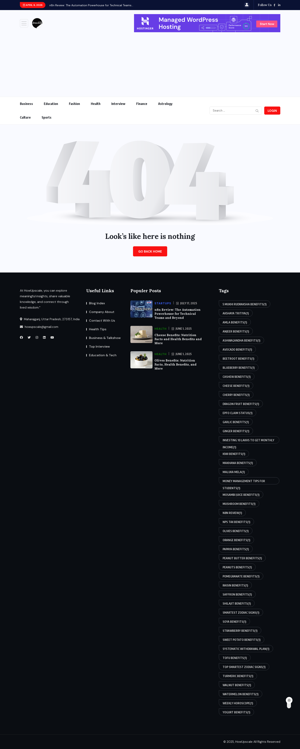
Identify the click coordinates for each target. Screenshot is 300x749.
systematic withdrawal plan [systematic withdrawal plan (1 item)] (246, 648)
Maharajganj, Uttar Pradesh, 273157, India (50, 319)
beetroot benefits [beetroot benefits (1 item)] (238, 358)
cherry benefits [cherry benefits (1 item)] (236, 394)
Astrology (165, 104)
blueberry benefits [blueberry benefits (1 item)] (239, 367)
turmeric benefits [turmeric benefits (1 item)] (238, 675)
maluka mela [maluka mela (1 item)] (234, 471)
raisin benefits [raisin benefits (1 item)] (235, 585)
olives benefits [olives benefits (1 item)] (236, 530)
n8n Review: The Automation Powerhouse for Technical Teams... (91, 5)
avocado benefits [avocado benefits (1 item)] (237, 349)
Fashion (74, 104)
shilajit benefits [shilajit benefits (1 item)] (237, 603)
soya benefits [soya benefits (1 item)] (234, 621)
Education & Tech (103, 355)
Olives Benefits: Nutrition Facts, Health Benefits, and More (176, 364)
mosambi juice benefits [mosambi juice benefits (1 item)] (241, 494)
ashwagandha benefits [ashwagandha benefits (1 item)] (241, 340)
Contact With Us (102, 320)
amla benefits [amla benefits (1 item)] (235, 322)
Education (51, 104)
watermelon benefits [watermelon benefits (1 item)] (240, 694)
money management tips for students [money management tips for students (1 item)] (244, 481)
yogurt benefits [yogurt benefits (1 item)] (236, 712)
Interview (118, 104)
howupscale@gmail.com (39, 327)
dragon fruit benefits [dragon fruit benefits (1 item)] (241, 403)
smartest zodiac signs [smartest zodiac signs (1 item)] (241, 612)
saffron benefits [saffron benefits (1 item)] (237, 594)
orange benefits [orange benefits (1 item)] (236, 540)
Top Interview (99, 346)
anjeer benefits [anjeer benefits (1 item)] (236, 331)
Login (272, 111)
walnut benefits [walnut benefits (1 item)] (237, 685)
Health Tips (97, 329)
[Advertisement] (150, 62)
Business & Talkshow (105, 338)
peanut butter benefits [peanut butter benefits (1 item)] (242, 558)
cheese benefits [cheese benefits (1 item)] (236, 385)
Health (95, 104)
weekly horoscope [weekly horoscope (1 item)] (238, 703)
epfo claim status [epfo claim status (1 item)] (237, 412)
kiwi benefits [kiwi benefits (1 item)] (234, 453)
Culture (25, 117)
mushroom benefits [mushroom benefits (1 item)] (239, 503)
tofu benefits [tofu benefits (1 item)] (235, 657)
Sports (46, 117)
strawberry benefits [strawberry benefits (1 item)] (240, 630)
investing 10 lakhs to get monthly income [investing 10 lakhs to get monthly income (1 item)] (248, 440)
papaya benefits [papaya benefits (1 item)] (236, 549)
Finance (141, 104)
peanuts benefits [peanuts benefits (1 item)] (237, 567)
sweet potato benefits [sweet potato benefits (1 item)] (241, 639)
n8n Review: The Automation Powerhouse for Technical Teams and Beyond (178, 314)
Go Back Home (150, 252)
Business (26, 104)
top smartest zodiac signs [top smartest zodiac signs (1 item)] (244, 666)
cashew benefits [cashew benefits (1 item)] (237, 376)
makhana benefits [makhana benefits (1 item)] (238, 462)
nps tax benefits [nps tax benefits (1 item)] (236, 521)
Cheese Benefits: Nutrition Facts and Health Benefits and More (178, 339)
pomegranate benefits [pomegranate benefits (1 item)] (241, 576)
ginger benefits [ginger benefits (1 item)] (236, 431)
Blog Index (97, 303)
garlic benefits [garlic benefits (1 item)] (236, 422)
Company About (101, 312)
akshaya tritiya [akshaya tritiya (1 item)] (236, 313)
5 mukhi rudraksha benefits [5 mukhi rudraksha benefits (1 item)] (244, 304)
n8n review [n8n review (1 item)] (232, 512)
